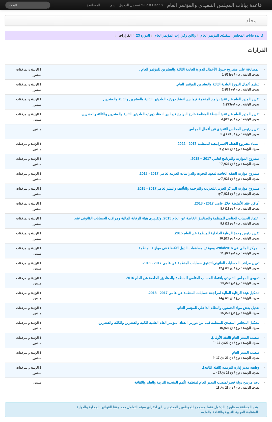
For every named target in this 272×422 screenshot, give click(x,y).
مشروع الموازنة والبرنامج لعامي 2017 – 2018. (225, 159)
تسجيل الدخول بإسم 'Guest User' (136, 5)
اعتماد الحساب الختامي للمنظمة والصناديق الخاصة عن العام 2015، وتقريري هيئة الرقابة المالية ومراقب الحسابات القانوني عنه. (166, 218)
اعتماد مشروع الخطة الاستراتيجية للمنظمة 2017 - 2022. (218, 144)
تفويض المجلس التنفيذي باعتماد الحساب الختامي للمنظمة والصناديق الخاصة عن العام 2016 (192, 278)
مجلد (251, 20)
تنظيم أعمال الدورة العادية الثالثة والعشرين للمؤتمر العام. (217, 84)
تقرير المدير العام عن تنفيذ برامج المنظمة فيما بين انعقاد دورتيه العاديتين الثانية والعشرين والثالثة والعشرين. (180, 99)
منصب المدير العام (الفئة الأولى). (235, 338)
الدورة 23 (143, 35)
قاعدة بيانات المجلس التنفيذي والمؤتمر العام (214, 5)
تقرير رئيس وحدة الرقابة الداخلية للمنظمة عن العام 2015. (216, 233)
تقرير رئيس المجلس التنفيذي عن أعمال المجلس (223, 129)
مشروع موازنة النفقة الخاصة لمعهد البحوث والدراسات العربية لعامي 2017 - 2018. (199, 173)
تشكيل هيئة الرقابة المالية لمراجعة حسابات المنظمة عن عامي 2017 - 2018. (203, 293)
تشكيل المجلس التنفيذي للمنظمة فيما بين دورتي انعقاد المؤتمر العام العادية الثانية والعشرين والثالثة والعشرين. (178, 323)
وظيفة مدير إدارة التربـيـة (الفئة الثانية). (230, 367)
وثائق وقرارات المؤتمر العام (175, 35)
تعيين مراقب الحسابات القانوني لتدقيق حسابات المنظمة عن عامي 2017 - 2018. (200, 263)
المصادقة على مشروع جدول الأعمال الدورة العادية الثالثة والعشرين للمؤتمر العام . (199, 69)
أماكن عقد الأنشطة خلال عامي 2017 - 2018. (226, 203)
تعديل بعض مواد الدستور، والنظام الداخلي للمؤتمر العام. (218, 308)
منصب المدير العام (245, 352)
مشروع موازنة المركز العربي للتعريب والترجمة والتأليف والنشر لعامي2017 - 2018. (198, 188)
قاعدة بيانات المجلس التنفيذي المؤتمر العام (231, 35)
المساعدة (93, 5)
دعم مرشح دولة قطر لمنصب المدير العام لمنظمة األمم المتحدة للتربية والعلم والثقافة (196, 382)
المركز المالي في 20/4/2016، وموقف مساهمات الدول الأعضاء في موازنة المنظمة (199, 248)
